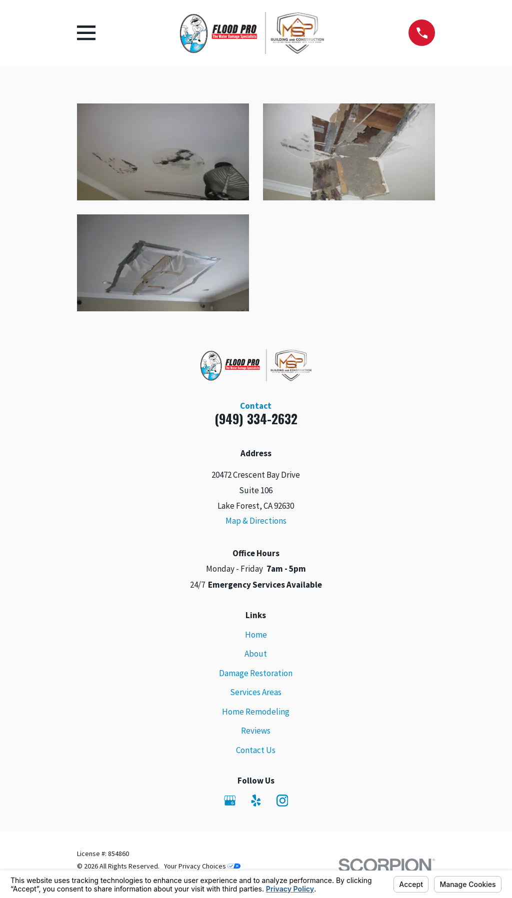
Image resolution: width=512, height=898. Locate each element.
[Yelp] (256, 801)
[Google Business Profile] (230, 801)
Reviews (255, 730)
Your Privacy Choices (202, 866)
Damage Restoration (255, 673)
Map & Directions (256, 520)
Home (256, 634)
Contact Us (256, 750)
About (255, 653)
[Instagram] (282, 801)
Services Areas (256, 692)
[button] (163, 151)
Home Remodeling (256, 711)
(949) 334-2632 (256, 418)
